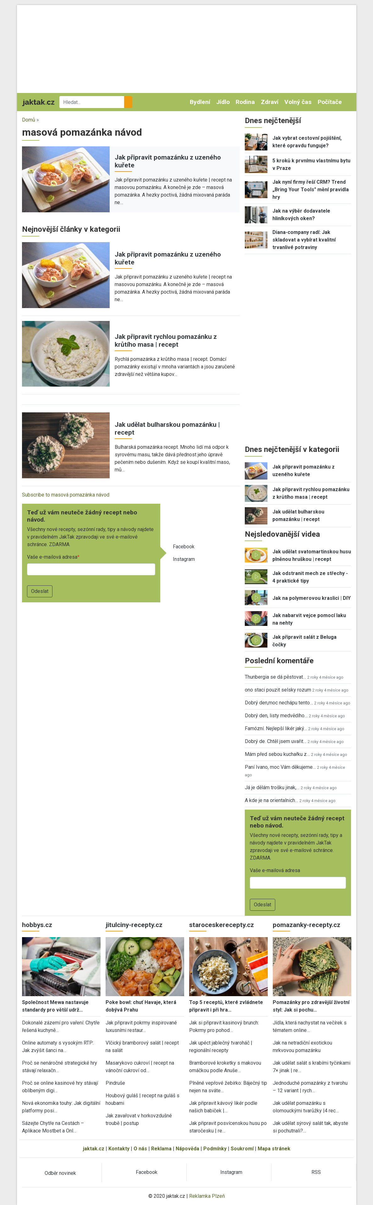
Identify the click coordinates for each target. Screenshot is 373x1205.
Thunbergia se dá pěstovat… (275, 677)
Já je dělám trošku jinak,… (272, 787)
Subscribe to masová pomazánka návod (65, 495)
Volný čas (297, 102)
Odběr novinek (60, 1173)
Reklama (161, 1149)
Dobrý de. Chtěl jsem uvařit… (275, 741)
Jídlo (223, 102)
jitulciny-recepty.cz (134, 925)
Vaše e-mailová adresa (52, 557)
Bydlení (200, 102)
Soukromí (242, 1149)
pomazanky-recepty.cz (306, 925)
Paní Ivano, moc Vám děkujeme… (280, 767)
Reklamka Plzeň (207, 1196)
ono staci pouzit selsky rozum (278, 690)
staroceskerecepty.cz (221, 925)
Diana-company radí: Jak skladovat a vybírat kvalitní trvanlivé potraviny (304, 239)
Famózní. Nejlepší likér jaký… (276, 728)
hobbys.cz (37, 925)
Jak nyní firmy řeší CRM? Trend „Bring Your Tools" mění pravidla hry (310, 189)
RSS (316, 1172)
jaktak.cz (93, 1149)
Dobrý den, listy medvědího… (276, 716)
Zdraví (269, 102)
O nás (140, 1149)
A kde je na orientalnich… (271, 800)
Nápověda (187, 1149)
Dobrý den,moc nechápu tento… (279, 703)
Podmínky (215, 1149)
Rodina (245, 102)
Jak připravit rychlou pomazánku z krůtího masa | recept (166, 340)
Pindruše (115, 1083)
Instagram (184, 559)
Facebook (184, 547)
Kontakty (118, 1149)
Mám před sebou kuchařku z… (277, 754)
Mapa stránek (274, 1149)
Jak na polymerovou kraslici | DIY (311, 598)
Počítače (330, 102)
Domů (28, 120)
